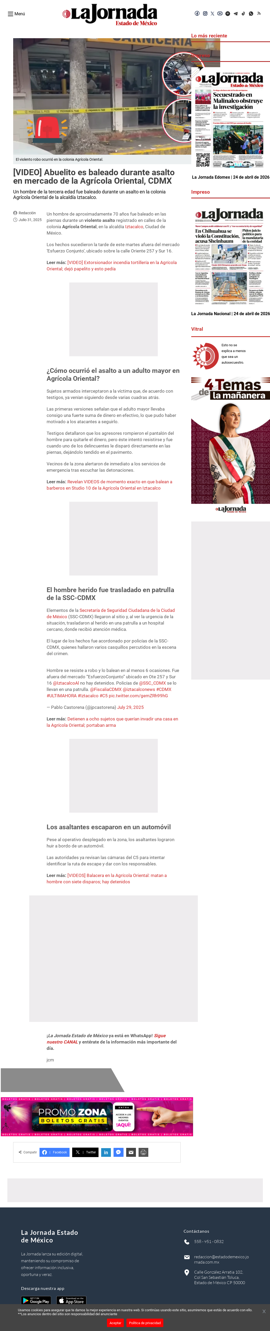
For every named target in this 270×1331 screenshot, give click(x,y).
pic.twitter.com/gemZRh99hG (138, 695)
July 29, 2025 (130, 707)
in (106, 1152)
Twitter (85, 1152)
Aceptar (115, 1323)
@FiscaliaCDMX (106, 689)
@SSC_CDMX (152, 683)
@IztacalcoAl (66, 683)
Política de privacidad (145, 1323)
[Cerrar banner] (264, 1311)
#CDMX (163, 689)
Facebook (54, 1152)
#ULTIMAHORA (62, 695)
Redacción (27, 213)
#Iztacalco (88, 695)
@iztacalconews (139, 689)
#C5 (104, 695)
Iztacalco (134, 226)
